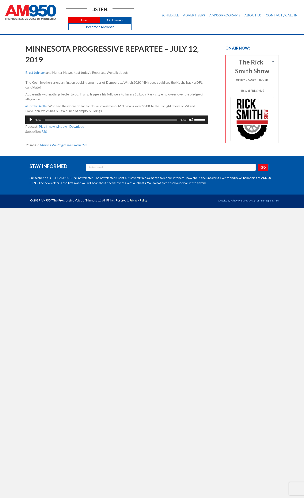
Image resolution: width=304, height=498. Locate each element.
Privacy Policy (138, 200)
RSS (44, 131)
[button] (84, 20)
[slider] (111, 120)
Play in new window (53, 126)
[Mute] (191, 120)
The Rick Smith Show (252, 99)
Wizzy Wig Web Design (243, 200)
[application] (116, 119)
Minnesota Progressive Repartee (63, 145)
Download (76, 126)
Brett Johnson (35, 72)
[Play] (31, 120)
